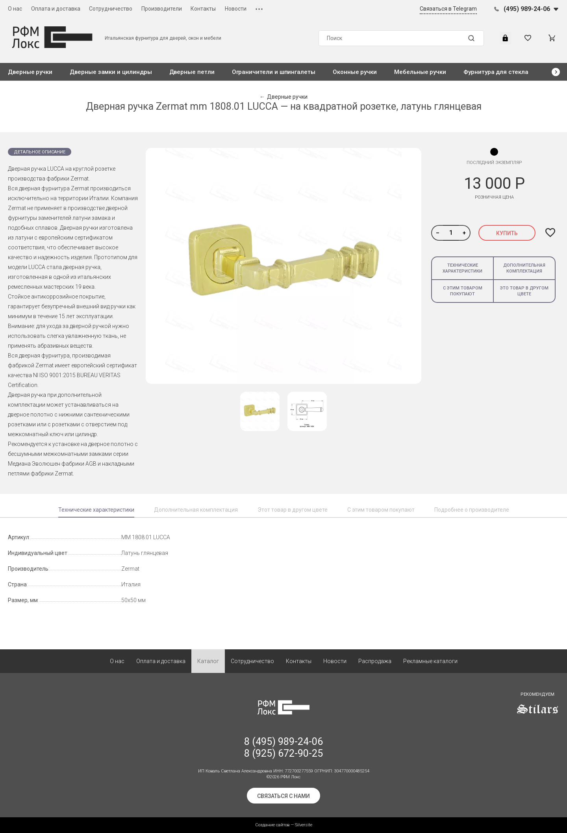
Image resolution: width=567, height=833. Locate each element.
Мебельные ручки (420, 72)
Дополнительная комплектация (524, 268)
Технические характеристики (462, 268)
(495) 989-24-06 (527, 9)
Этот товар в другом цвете (293, 510)
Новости (235, 9)
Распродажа (374, 661)
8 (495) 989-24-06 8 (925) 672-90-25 (283, 747)
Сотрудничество (110, 9)
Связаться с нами (283, 796)
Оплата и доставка (55, 9)
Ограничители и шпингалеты (273, 72)
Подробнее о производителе (471, 510)
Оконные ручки (355, 72)
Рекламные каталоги (430, 661)
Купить (507, 233)
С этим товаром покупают (462, 291)
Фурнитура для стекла (495, 72)
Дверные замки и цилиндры (111, 72)
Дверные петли (192, 72)
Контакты (203, 9)
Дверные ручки (30, 72)
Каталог (208, 661)
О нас (15, 9)
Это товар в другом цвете (524, 291)
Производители (161, 9)
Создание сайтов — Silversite (283, 824)
